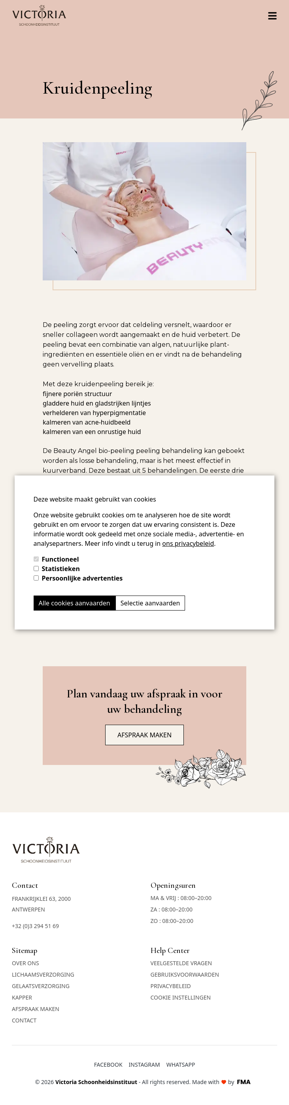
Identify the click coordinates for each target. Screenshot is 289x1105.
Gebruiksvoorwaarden (185, 974)
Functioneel (60, 559)
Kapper (22, 997)
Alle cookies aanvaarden (74, 603)
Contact (24, 1020)
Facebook (108, 1064)
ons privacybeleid (188, 543)
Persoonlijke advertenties (82, 578)
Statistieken (61, 568)
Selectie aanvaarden (150, 603)
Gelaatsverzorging (41, 986)
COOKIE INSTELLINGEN (181, 997)
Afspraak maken (144, 735)
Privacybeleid (171, 986)
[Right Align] (272, 16)
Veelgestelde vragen (181, 963)
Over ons (25, 963)
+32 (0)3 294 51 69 (35, 926)
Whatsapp (180, 1064)
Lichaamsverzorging (43, 974)
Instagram (144, 1064)
